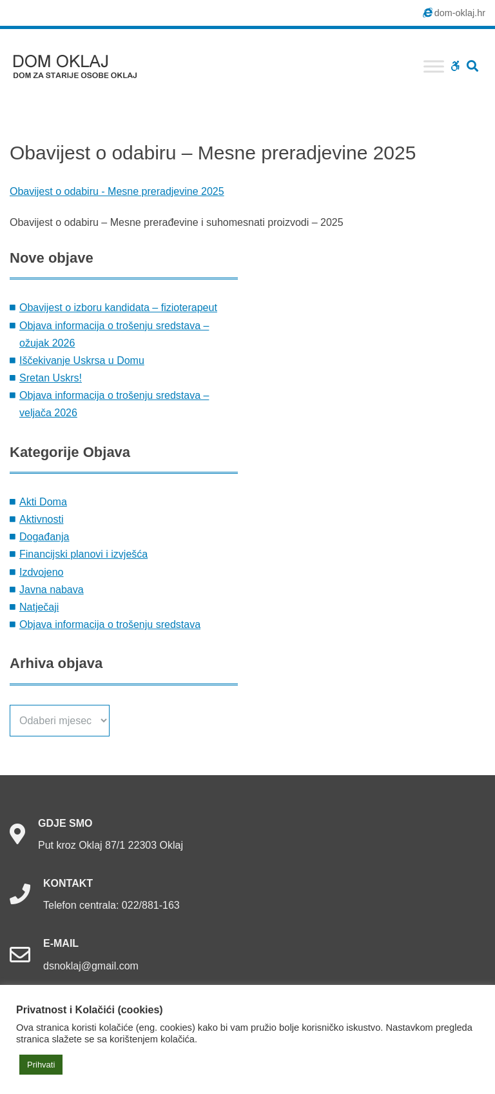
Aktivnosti (41, 519)
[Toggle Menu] (433, 66)
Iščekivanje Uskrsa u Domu (81, 360)
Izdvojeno (41, 572)
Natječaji (39, 607)
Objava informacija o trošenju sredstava (109, 624)
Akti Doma (43, 501)
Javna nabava (51, 589)
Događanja (44, 536)
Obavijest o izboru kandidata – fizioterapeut (118, 307)
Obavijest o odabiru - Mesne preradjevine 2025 (117, 191)
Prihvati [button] (41, 1064)
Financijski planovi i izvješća (83, 554)
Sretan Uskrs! (50, 377)
